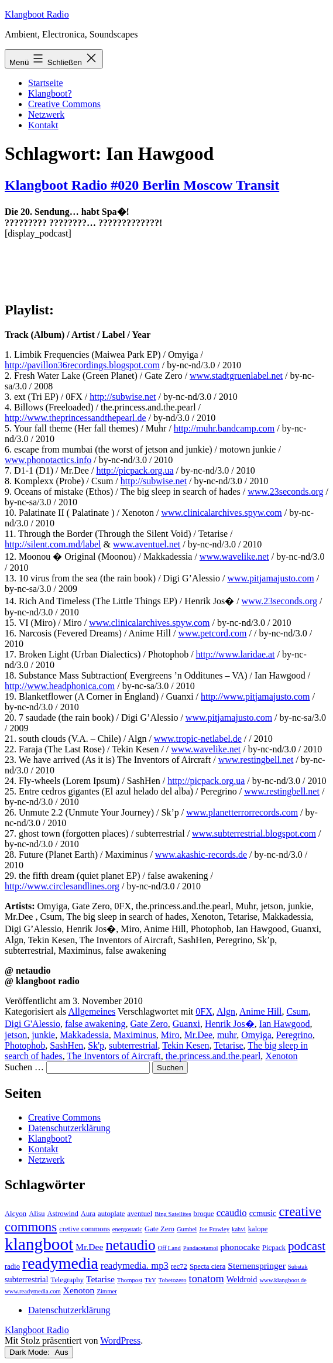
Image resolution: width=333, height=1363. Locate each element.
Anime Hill (260, 1011)
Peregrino (294, 1035)
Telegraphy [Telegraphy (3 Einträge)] (67, 1280)
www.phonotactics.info (48, 460)
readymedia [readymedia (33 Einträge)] (60, 1263)
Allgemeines (91, 1011)
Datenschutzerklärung (69, 1128)
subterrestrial (133, 1045)
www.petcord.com (212, 633)
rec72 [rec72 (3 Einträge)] (179, 1266)
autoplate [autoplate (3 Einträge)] (111, 1214)
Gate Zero (148, 1024)
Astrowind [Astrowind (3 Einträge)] (62, 1214)
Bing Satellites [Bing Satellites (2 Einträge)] (173, 1214)
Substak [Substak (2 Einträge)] (298, 1266)
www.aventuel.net (146, 544)
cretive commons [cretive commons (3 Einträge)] (84, 1229)
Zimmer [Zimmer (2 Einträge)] (106, 1291)
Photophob (25, 1045)
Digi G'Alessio (32, 1024)
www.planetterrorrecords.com (242, 812)
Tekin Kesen (185, 1045)
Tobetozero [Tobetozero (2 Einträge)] (173, 1280)
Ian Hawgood (284, 1024)
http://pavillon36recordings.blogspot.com (82, 365)
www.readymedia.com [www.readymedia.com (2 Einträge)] (33, 1291)
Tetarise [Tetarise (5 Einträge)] (100, 1279)
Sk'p (96, 1045)
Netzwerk (46, 114)
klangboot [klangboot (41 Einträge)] (39, 1244)
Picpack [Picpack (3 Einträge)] (274, 1248)
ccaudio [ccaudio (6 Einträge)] (232, 1212)
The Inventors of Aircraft (113, 1056)
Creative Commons (64, 104)
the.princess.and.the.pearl (213, 1056)
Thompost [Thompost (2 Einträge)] (129, 1280)
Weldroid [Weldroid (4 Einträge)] (242, 1279)
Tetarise (228, 1045)
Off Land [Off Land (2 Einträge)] (169, 1248)
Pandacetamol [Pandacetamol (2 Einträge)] (200, 1248)
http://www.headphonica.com (60, 686)
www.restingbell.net (256, 760)
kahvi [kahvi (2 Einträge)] (239, 1229)
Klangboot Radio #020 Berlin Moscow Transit (142, 185)
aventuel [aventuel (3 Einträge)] (139, 1214)
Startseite (45, 83)
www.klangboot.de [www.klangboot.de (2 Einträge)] (282, 1280)
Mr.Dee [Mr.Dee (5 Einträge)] (89, 1247)
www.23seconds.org (285, 491)
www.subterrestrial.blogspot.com (254, 833)
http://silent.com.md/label (53, 544)
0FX (203, 1011)
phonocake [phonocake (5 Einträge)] (240, 1247)
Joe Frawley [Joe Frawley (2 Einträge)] (214, 1229)
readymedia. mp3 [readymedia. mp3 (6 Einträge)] (135, 1265)
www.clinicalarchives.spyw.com (221, 513)
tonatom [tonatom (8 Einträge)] (206, 1279)
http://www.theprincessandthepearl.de (75, 418)
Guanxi (186, 1024)
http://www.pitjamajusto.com (255, 696)
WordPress (120, 1340)
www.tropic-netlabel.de (198, 739)
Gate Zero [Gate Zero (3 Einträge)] (159, 1229)
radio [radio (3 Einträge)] (12, 1266)
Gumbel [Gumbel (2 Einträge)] (187, 1229)
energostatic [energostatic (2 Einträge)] (127, 1229)
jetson (16, 1035)
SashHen (66, 1045)
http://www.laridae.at (235, 654)
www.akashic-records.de (201, 854)
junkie (43, 1035)
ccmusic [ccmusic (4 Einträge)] (263, 1213)
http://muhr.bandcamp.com (224, 428)
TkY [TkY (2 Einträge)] (150, 1280)
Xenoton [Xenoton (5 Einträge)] (79, 1290)
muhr (226, 1035)
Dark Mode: (38, 1352)
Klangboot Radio (37, 14)
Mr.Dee (198, 1035)
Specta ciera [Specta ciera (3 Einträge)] (207, 1266)
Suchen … (24, 1067)
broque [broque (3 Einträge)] (204, 1214)
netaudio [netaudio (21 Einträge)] (130, 1245)
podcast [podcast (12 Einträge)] (306, 1246)
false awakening (95, 1024)
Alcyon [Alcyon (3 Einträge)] (15, 1214)
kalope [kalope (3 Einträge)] (258, 1229)
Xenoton (281, 1056)
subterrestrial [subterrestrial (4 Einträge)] (26, 1279)
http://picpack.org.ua (134, 470)
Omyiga (256, 1035)
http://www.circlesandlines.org (62, 886)
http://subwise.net (123, 397)
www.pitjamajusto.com (270, 578)
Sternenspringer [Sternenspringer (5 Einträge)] (257, 1265)
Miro (170, 1035)
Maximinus (135, 1035)
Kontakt (43, 125)
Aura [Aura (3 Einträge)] (88, 1214)
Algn (226, 1011)
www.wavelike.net (234, 556)
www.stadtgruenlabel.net (236, 376)
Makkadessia (84, 1035)
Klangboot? (50, 93)
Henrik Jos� (230, 1024)
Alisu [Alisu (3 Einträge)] (36, 1214)
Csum (297, 1011)
